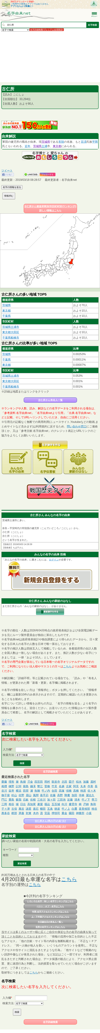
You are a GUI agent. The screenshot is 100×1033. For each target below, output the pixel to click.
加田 (74, 795)
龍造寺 (56, 781)
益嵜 (11, 790)
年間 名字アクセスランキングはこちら (50, 911)
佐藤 (53, 795)
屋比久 (90, 795)
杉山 (14, 795)
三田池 (61, 799)
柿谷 (94, 808)
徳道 (57, 808)
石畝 (26, 799)
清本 (77, 799)
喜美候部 (84, 808)
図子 (71, 781)
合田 (54, 790)
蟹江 (40, 786)
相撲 (4, 786)
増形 (11, 781)
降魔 (67, 795)
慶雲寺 (73, 804)
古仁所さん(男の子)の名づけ (50, 821)
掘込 (47, 804)
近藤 (70, 799)
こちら (67, 666)
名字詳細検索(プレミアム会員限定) (46, 29)
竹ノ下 (86, 799)
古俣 (14, 808)
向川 (64, 804)
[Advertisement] (50, 56)
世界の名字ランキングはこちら (50, 927)
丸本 (83, 786)
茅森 (21, 813)
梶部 (14, 813)
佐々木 (92, 790)
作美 (90, 786)
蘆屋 (40, 804)
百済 (83, 141)
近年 (27, 146)
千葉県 (6, 315)
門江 (4, 799)
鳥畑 (23, 781)
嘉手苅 (44, 795)
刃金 (30, 781)
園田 (71, 813)
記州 (18, 786)
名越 (61, 786)
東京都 (57, 146)
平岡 (95, 141)
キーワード (10, 849)
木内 (36, 813)
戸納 (86, 804)
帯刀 (94, 799)
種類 (5, 855)
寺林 (81, 795)
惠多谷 (5, 813)
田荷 (26, 790)
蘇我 (18, 799)
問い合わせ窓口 (76, 426)
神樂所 (80, 813)
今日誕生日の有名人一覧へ (50, 922)
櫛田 (43, 808)
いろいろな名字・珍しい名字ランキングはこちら (50, 901)
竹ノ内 (46, 790)
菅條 (47, 786)
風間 (36, 795)
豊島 (11, 799)
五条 (50, 808)
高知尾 (31, 804)
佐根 (33, 799)
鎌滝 (33, 786)
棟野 (11, 786)
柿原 (83, 790)
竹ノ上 (66, 808)
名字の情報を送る (12, 187)
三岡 (4, 804)
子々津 (5, 808)
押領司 (56, 813)
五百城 (56, 804)
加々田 (51, 799)
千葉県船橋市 (10, 337)
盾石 (36, 808)
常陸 (61, 141)
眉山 (28, 795)
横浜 (18, 790)
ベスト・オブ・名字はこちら (50, 906)
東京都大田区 (10, 332)
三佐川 (41, 799)
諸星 (28, 808)
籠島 (26, 786)
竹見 (54, 786)
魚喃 (37, 790)
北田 (64, 781)
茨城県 (46, 141)
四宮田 (38, 781)
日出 (23, 804)
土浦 (44, 146)
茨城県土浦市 (10, 326)
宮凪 (47, 813)
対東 (28, 813)
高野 (60, 795)
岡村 (47, 781)
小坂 (89, 813)
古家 (69, 786)
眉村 (93, 781)
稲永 (79, 781)
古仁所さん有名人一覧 (50, 400)
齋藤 (4, 781)
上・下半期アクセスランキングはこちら (50, 917)
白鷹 (74, 808)
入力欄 (7, 749)
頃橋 (69, 790)
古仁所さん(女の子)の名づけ (50, 826)
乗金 (64, 813)
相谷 (11, 804)
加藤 (86, 781)
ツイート (7, 170)
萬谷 (21, 808)
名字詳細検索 (50, 771)
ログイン (54, 559)
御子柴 (5, 795)
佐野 (21, 795)
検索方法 (8, 754)
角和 (93, 804)
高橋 (76, 790)
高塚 (61, 790)
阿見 (76, 786)
